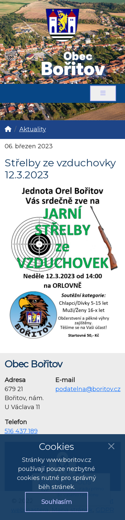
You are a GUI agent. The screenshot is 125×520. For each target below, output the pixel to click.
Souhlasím (56, 502)
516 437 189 (21, 431)
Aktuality (32, 129)
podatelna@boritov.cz (88, 389)
